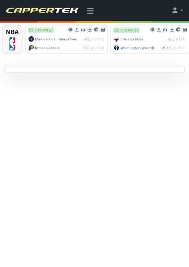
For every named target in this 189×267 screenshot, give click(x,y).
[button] (177, 10)
